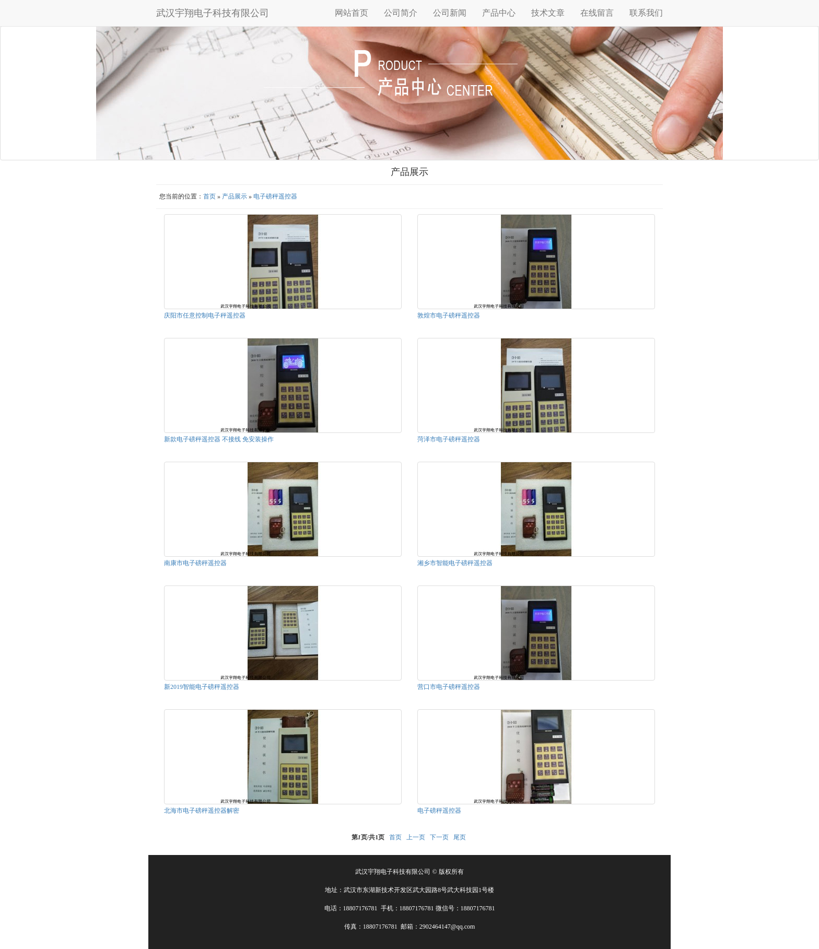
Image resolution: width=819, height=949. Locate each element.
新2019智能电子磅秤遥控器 (201, 686)
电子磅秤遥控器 (275, 196)
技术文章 (548, 12)
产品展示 (234, 196)
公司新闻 (449, 12)
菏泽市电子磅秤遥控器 (448, 439)
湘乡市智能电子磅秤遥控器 (455, 563)
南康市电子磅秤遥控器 (195, 563)
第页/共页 (368, 837)
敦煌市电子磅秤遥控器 (448, 315)
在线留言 (597, 12)
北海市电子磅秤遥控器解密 (201, 810)
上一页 (416, 837)
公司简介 (400, 12)
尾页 (459, 837)
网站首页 (351, 12)
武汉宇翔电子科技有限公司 (212, 13)
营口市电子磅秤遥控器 (448, 686)
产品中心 (499, 12)
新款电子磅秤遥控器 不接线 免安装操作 (219, 439)
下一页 (439, 837)
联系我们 (646, 12)
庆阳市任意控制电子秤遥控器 (204, 315)
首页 (209, 196)
